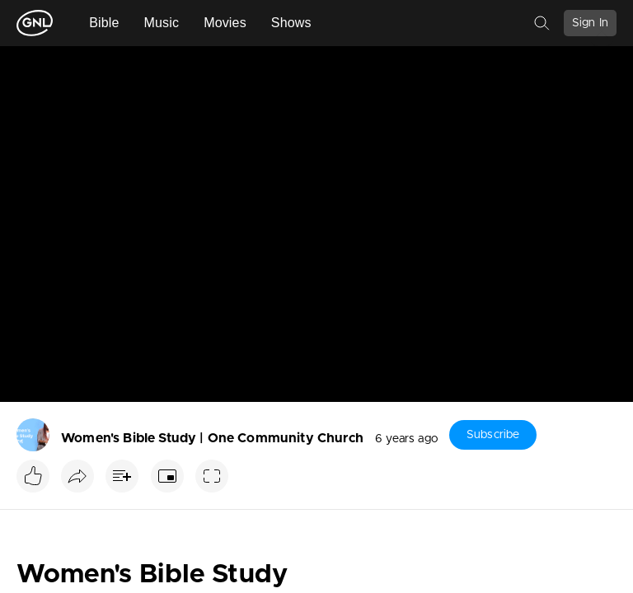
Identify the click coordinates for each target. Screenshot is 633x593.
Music (162, 23)
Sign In (590, 23)
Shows (291, 23)
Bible (104, 23)
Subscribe (493, 435)
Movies (225, 23)
